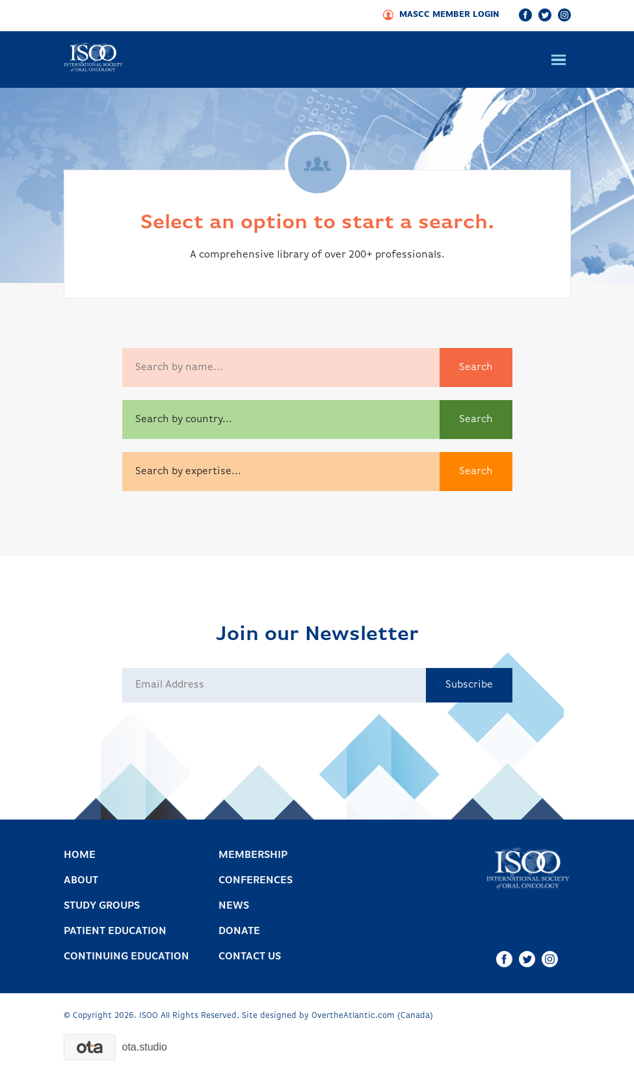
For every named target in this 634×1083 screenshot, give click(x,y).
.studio (144, 1046)
